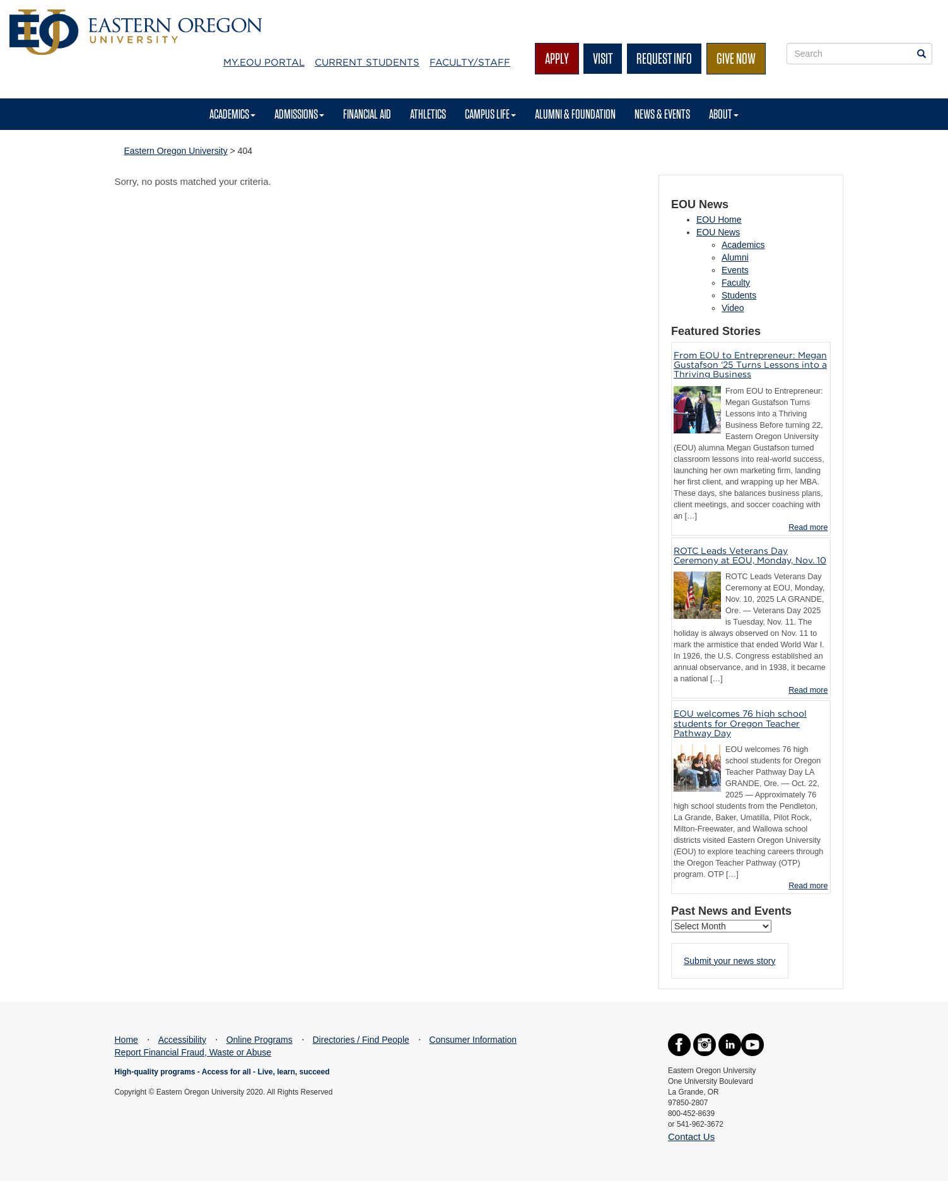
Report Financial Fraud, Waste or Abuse (193, 1052)
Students (739, 295)
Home (126, 1040)
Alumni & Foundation (575, 114)
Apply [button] (557, 58)
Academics (232, 114)
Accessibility (182, 1040)
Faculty (736, 283)
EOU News (718, 232)
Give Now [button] (736, 58)
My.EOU (264, 62)
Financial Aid (367, 114)
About (724, 114)
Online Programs (259, 1040)
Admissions (299, 114)
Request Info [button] (664, 58)
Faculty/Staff (470, 62)
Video (733, 308)
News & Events (662, 114)
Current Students (367, 62)
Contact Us (691, 1136)
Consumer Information (473, 1040)
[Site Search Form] (860, 53)
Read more (808, 527)
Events (735, 270)
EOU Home (719, 219)
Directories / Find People (361, 1040)
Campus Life (490, 114)
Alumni (735, 257)
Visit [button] (602, 58)
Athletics (428, 114)
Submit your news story (730, 961)
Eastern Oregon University (176, 151)
